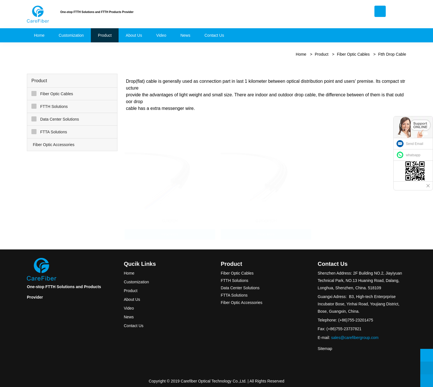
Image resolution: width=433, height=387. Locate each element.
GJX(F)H (169, 215)
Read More (169, 229)
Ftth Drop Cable (392, 54)
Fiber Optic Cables (353, 54)
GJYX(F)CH (266, 215)
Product (321, 54)
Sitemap (325, 348)
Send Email (414, 144)
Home (301, 54)
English (395, 15)
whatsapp (413, 155)
